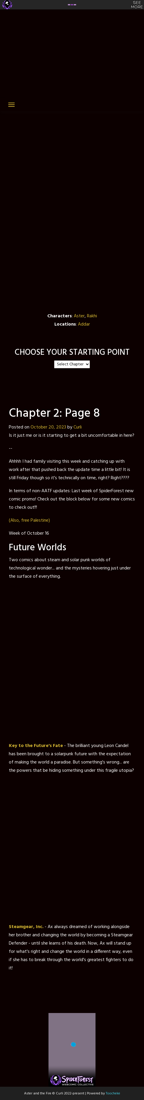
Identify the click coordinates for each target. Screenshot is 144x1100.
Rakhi (92, 316)
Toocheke (113, 1093)
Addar (84, 324)
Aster (79, 316)
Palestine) (40, 520)
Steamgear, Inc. (26, 927)
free (25, 520)
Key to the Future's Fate (36, 746)
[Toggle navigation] (11, 104)
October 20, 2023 (48, 427)
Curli (77, 427)
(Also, (14, 520)
